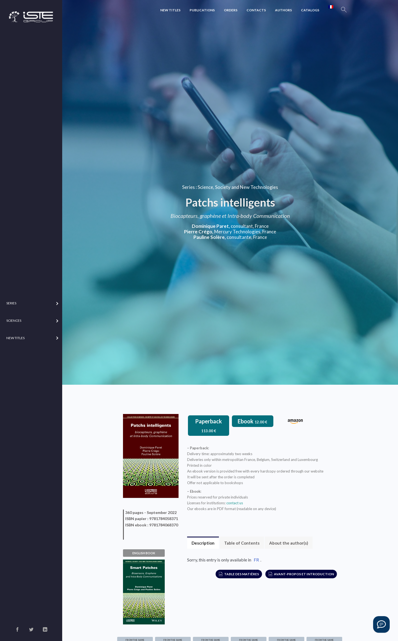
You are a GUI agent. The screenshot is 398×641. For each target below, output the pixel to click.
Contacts (256, 10)
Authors (283, 10)
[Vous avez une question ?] (381, 624)
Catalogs (310, 10)
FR (256, 559)
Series (188, 187)
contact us (234, 503)
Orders (230, 10)
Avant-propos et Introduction (304, 574)
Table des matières (241, 574)
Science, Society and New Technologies (238, 187)
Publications (202, 10)
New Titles (170, 10)
